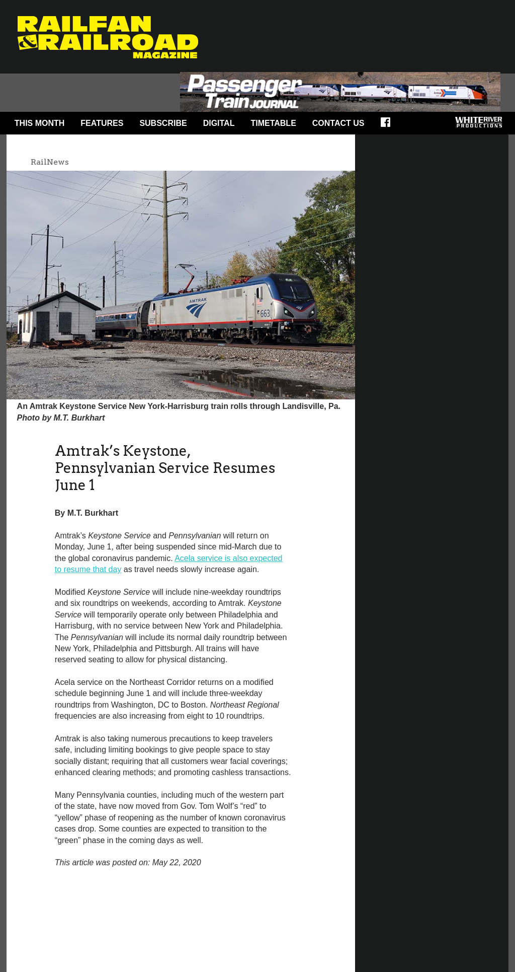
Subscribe (163, 123)
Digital (219, 123)
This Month (40, 123)
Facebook (389, 125)
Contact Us (338, 123)
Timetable (273, 123)
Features (101, 123)
